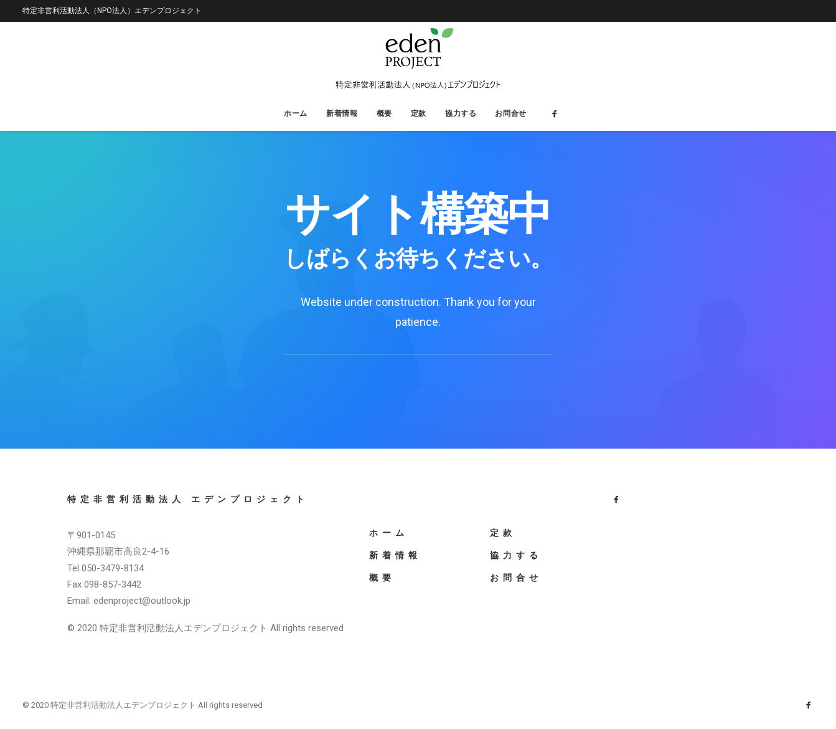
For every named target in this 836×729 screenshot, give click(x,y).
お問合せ (510, 113)
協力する (460, 113)
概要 (384, 113)
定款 (418, 113)
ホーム (296, 113)
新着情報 (341, 113)
